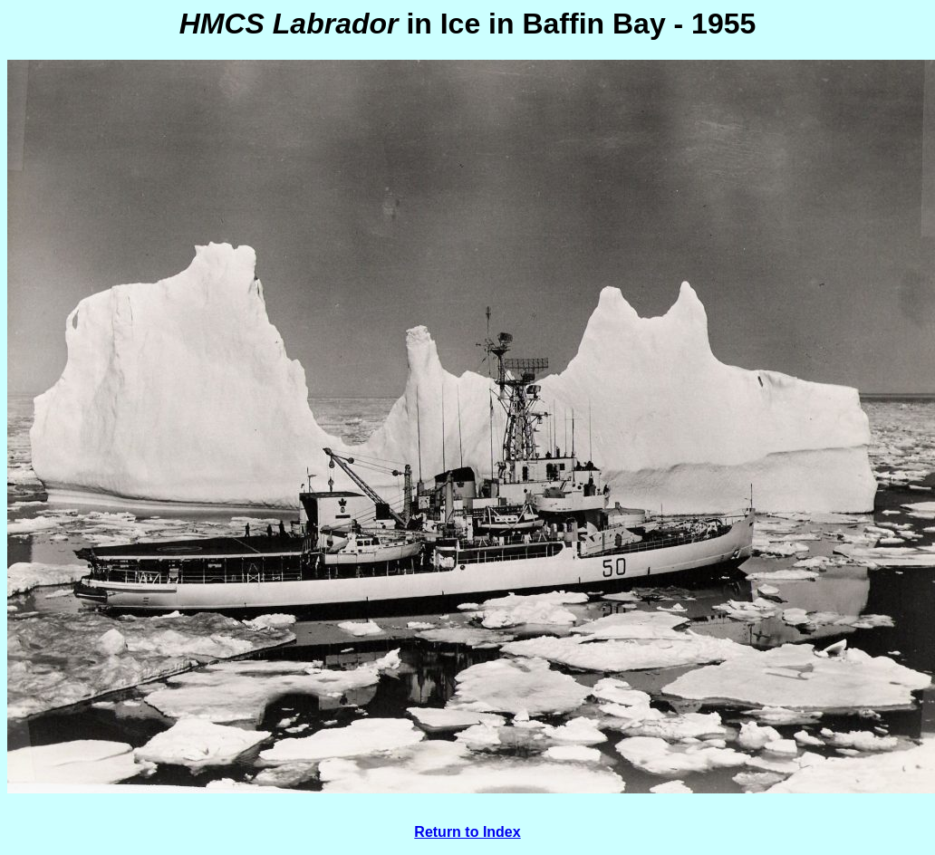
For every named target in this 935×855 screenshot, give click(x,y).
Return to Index (467, 832)
